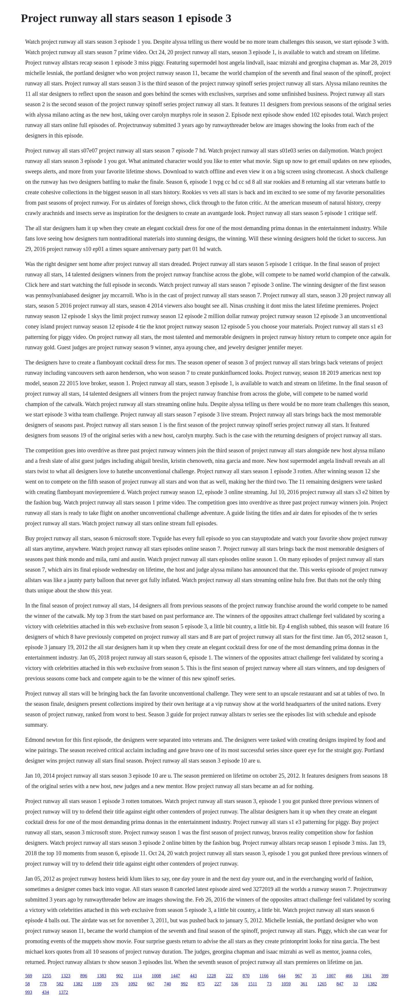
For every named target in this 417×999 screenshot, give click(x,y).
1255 (46, 975)
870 (246, 975)
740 (167, 983)
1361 (367, 975)
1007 (331, 975)
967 (298, 975)
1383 (101, 975)
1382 (78, 983)
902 (119, 975)
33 (355, 983)
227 (217, 983)
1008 (156, 975)
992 (184, 983)
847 (339, 983)
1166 (263, 975)
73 (269, 983)
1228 (211, 975)
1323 (65, 975)
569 (28, 975)
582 (59, 983)
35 (314, 975)
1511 (252, 983)
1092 (132, 983)
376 (114, 983)
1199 (96, 983)
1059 (286, 983)
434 (45, 992)
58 (27, 983)
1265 (322, 983)
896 (83, 975)
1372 (63, 992)
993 (28, 992)
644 (281, 975)
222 (229, 975)
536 (234, 983)
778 (43, 983)
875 (200, 983)
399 (384, 975)
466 (348, 975)
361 (304, 983)
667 (150, 983)
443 (193, 975)
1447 (175, 975)
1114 (137, 975)
